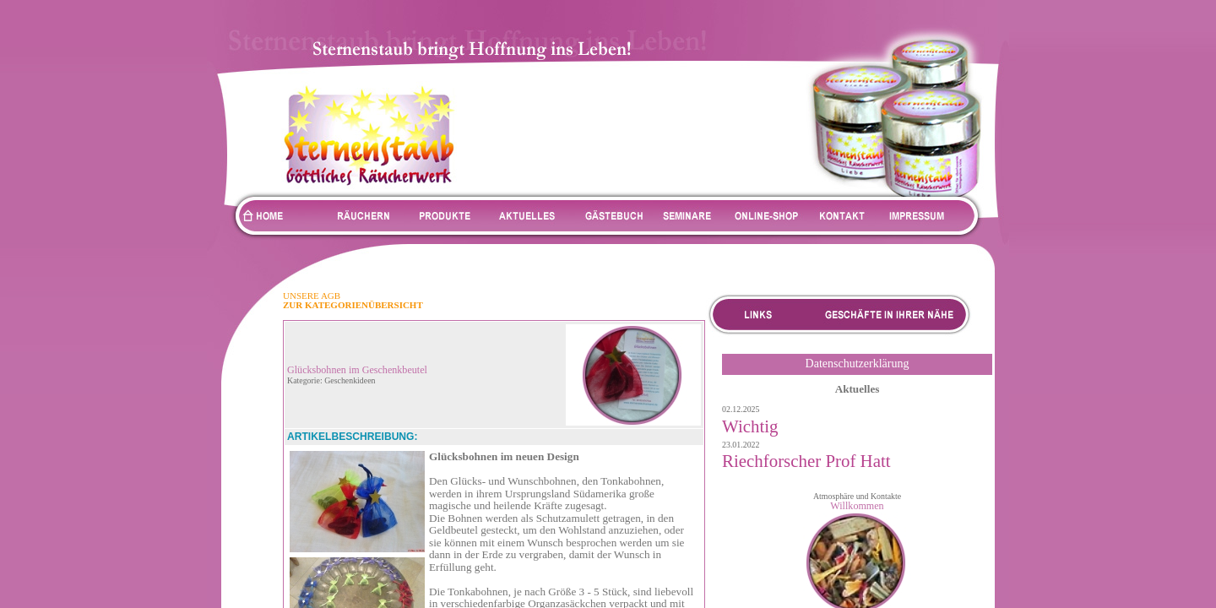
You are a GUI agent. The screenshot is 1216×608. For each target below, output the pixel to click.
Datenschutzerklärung (857, 363)
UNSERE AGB (311, 295)
